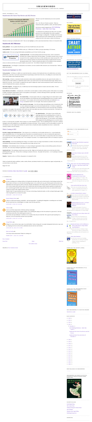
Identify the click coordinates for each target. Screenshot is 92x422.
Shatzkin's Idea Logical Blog (73, 411)
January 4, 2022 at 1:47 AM (14, 218)
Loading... (69, 371)
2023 (69, 320)
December (72, 326)
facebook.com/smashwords (72, 68)
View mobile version (33, 243)
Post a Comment (6, 239)
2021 (69, 324)
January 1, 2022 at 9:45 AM (14, 194)
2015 (69, 349)
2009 (69, 362)
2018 (69, 343)
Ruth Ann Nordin (9, 231)
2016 (69, 347)
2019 (69, 341)
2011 (69, 358)
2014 (69, 351)
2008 (69, 364)
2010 (69, 360)
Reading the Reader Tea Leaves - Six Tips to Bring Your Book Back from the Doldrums (80, 204)
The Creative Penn (70, 405)
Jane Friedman (70, 409)
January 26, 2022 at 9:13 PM (14, 227)
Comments (70, 134)
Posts (69, 131)
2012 (69, 355)
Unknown (8, 207)
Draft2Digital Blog (71, 404)
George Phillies (9, 222)
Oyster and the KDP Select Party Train (79, 185)
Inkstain (7, 179)
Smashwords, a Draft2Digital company (52, 8)
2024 (69, 318)
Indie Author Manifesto (75, 236)
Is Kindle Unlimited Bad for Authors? (78, 193)
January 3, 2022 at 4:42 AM (14, 204)
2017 (69, 345)
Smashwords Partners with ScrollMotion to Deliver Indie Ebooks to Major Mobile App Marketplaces (79, 225)
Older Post (61, 241)
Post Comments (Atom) (13, 247)
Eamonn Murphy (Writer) (11, 198)
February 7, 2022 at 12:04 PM (14, 235)
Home (33, 241)
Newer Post (5, 241)
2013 (69, 353)
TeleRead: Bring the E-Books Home (74, 407)
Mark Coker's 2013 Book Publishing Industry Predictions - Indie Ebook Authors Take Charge (80, 165)
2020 (69, 339)
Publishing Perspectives (72, 413)
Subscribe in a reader (71, 311)
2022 (69, 322)
